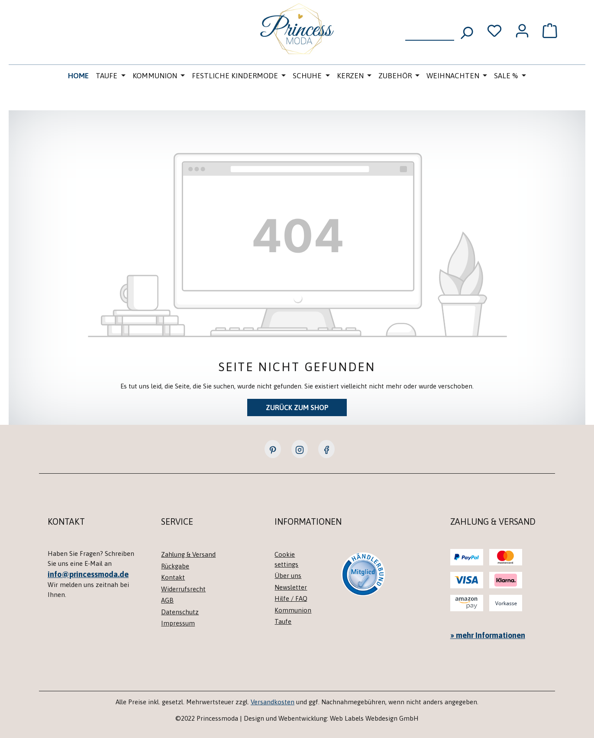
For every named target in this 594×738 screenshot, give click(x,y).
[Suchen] (466, 30)
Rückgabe (175, 566)
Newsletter (290, 587)
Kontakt (173, 577)
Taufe (282, 621)
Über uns (287, 575)
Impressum (178, 623)
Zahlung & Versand (188, 554)
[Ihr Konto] (522, 30)
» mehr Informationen (487, 635)
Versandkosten (272, 702)
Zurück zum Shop (297, 407)
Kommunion (292, 610)
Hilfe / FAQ (290, 598)
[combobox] (429, 30)
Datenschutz (180, 612)
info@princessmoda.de (88, 574)
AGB (167, 600)
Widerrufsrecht (183, 589)
